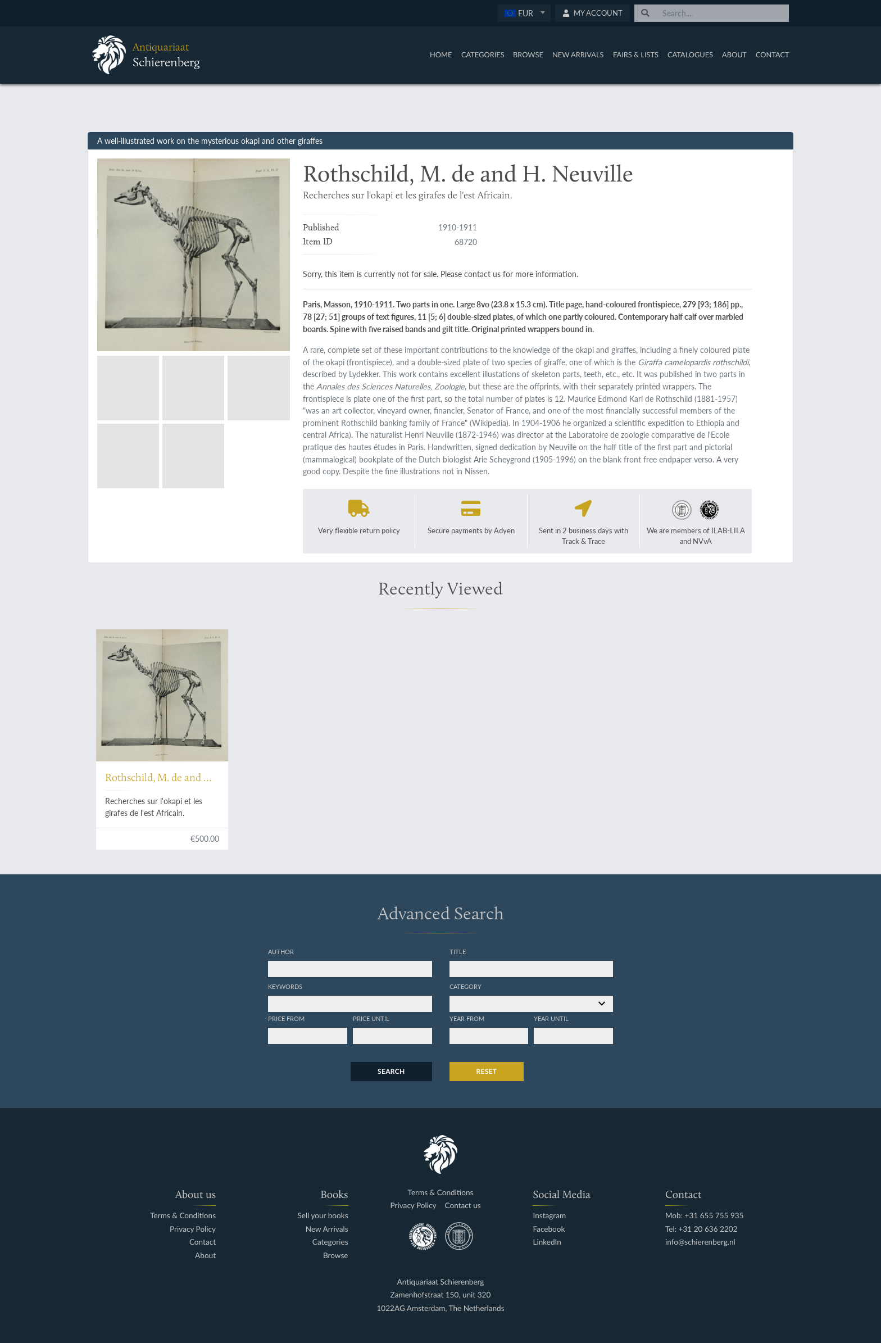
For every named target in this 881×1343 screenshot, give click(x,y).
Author (281, 951)
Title (457, 951)
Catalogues (690, 54)
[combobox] (524, 13)
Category (465, 986)
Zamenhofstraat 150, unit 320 (440, 1295)
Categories (483, 54)
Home (441, 54)
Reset (486, 1071)
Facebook (549, 1229)
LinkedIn (547, 1242)
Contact (772, 54)
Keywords (285, 986)
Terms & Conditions (183, 1215)
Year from (466, 1018)
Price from (286, 1018)
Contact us (463, 1205)
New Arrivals (578, 54)
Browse (528, 54)
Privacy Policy (193, 1229)
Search (391, 1071)
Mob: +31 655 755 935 (704, 1215)
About (734, 54)
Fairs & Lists (636, 54)
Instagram (549, 1215)
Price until (371, 1018)
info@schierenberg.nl (700, 1242)
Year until (551, 1018)
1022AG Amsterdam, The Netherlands (440, 1308)
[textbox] (524, 13)
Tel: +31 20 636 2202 (701, 1229)
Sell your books (322, 1215)
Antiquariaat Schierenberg (440, 1282)
